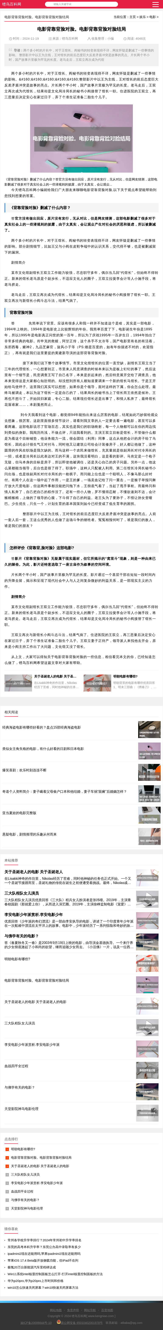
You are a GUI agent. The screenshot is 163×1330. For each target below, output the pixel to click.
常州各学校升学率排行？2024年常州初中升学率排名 (45, 1240)
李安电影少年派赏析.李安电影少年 (33, 915)
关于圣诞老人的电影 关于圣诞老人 (33, 872)
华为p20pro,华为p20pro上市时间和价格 (35, 1281)
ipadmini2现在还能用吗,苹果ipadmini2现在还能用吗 (44, 1253)
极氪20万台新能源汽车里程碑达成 (32, 1267)
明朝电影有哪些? (23, 1149)
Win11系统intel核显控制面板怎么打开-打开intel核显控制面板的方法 (55, 1274)
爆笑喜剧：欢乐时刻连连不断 (24, 770)
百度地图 (107, 1310)
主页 (132, 17)
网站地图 (56, 1310)
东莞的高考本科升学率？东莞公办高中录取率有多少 (44, 1247)
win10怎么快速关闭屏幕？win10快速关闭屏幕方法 (43, 1287)
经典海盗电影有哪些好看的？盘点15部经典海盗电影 (41, 727)
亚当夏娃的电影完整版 (19, 813)
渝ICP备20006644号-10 (36, 1322)
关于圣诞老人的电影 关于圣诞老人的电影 (40, 1166)
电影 (152, 17)
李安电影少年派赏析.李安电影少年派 (37, 1183)
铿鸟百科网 (11, 4)
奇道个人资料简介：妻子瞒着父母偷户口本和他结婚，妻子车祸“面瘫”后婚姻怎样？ (64, 791)
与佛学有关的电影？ (21, 936)
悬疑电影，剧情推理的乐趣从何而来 (29, 834)
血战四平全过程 (22, 1191)
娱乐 (142, 17)
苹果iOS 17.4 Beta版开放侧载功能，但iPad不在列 (43, 1260)
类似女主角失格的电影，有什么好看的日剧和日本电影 (43, 749)
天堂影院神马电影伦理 (27, 1208)
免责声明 (73, 1310)
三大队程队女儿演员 (21, 893)
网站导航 (90, 1310)
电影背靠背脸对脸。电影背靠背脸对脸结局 (41, 1157)
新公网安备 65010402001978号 (80, 1322)
